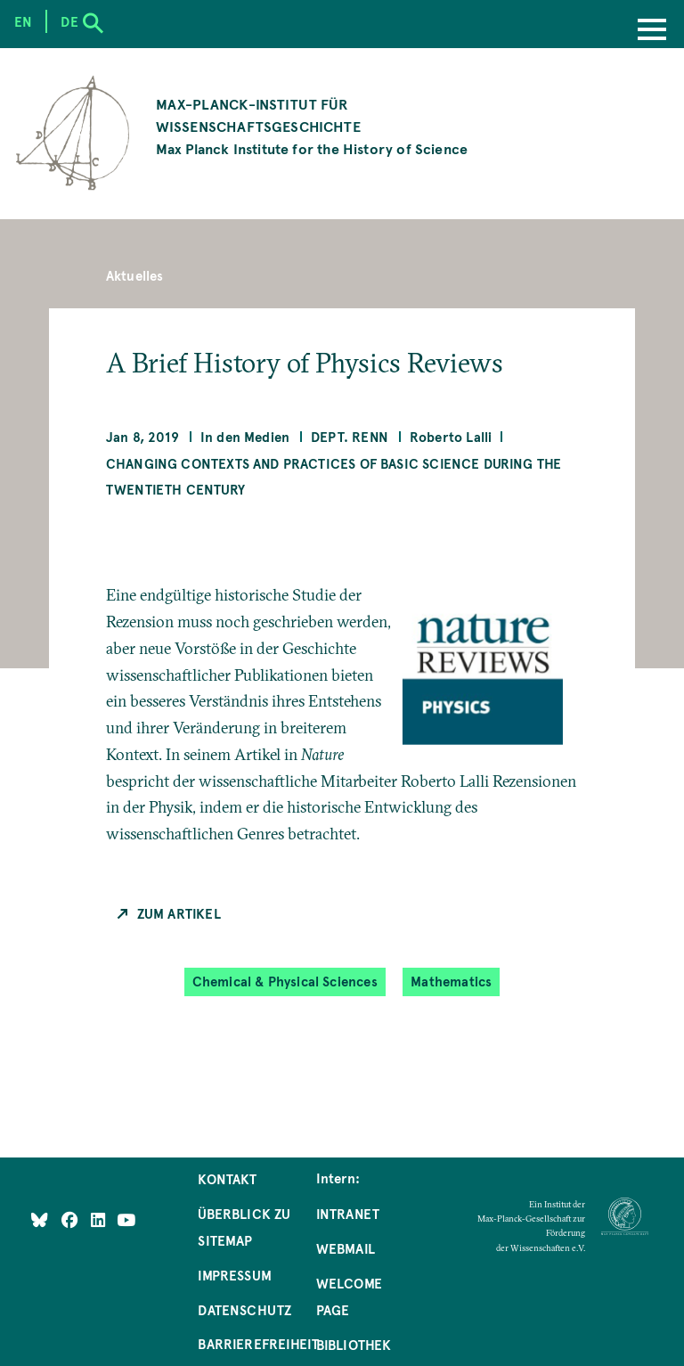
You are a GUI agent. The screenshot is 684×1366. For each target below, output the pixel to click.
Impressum (235, 1275)
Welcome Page (349, 1296)
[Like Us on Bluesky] (39, 1220)
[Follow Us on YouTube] (126, 1220)
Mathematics (451, 981)
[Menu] (652, 31)
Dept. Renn (349, 437)
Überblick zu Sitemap (244, 1227)
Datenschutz (244, 1310)
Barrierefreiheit (258, 1344)
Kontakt (227, 1179)
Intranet (347, 1214)
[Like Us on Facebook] (71, 1220)
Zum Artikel (179, 913)
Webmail (345, 1248)
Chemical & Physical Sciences (285, 981)
